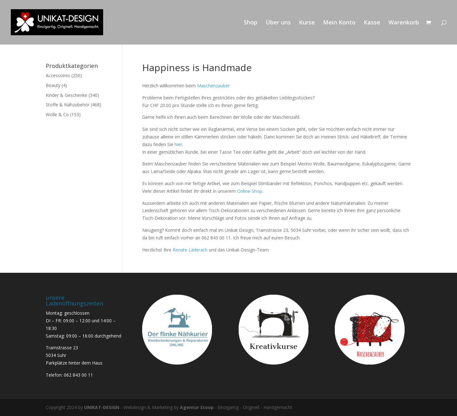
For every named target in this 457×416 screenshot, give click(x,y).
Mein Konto (339, 23)
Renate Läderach (191, 250)
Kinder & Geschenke (66, 95)
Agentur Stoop (197, 407)
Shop (250, 23)
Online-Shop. (250, 191)
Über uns (278, 23)
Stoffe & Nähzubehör (67, 105)
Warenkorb (403, 23)
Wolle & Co (57, 114)
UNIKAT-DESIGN (101, 407)
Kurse (307, 23)
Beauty (53, 85)
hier (178, 144)
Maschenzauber (213, 86)
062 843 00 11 (78, 375)
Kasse (372, 23)
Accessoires (58, 75)
